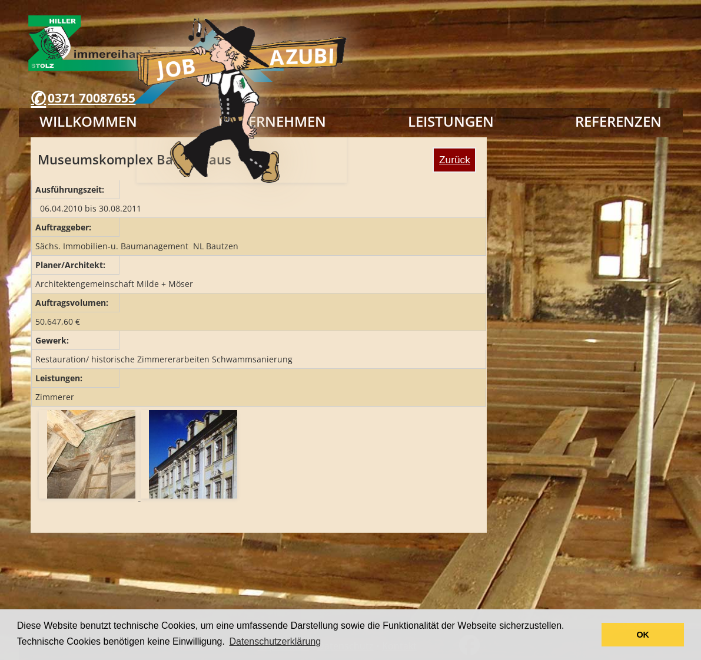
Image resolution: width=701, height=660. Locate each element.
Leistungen (451, 121)
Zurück (454, 160)
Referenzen (618, 121)
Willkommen (88, 121)
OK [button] (642, 634)
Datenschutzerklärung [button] (275, 641)
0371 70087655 (91, 98)
